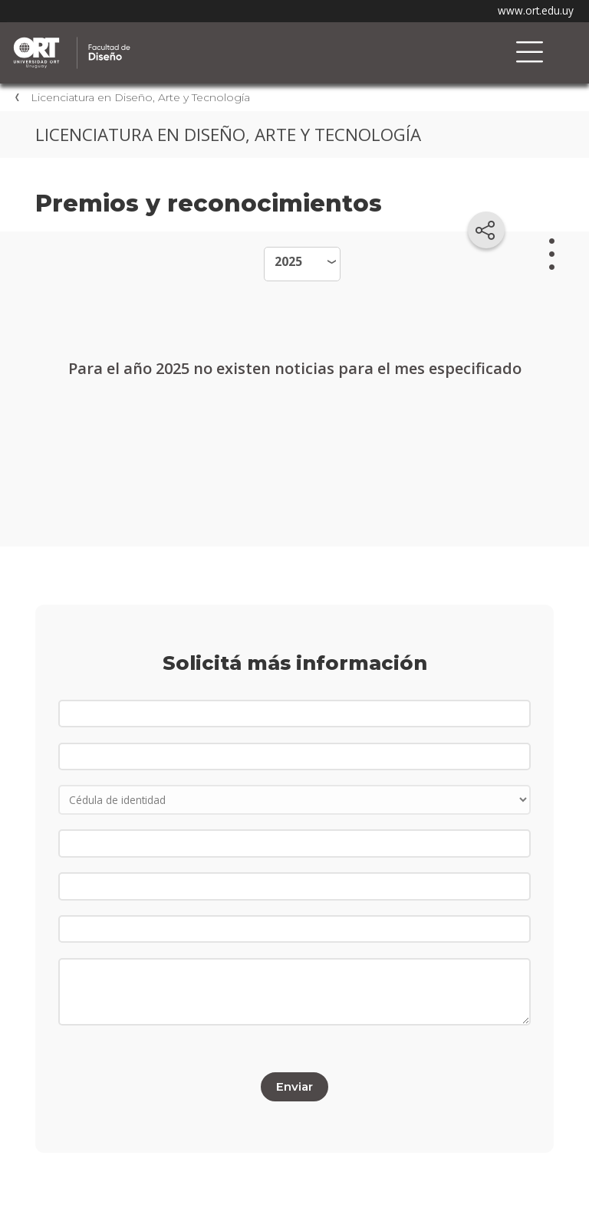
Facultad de (172, 39)
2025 (288, 261)
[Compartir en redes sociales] (486, 230)
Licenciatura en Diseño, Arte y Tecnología (140, 97)
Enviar (294, 1086)
